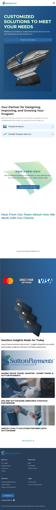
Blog (29, 463)
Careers (3, 471)
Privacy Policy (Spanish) (35, 484)
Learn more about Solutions (27, 251)
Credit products (5, 484)
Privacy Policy (32, 482)
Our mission (4, 463)
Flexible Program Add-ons (17, 134)
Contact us (8, 495)
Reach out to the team (28, 40)
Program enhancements (8, 487)
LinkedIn (14, 500)
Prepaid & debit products (8, 482)
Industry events (32, 468)
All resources (27, 441)
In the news (4, 468)
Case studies (31, 465)
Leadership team (6, 465)
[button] (49, 3)
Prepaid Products (13, 127)
